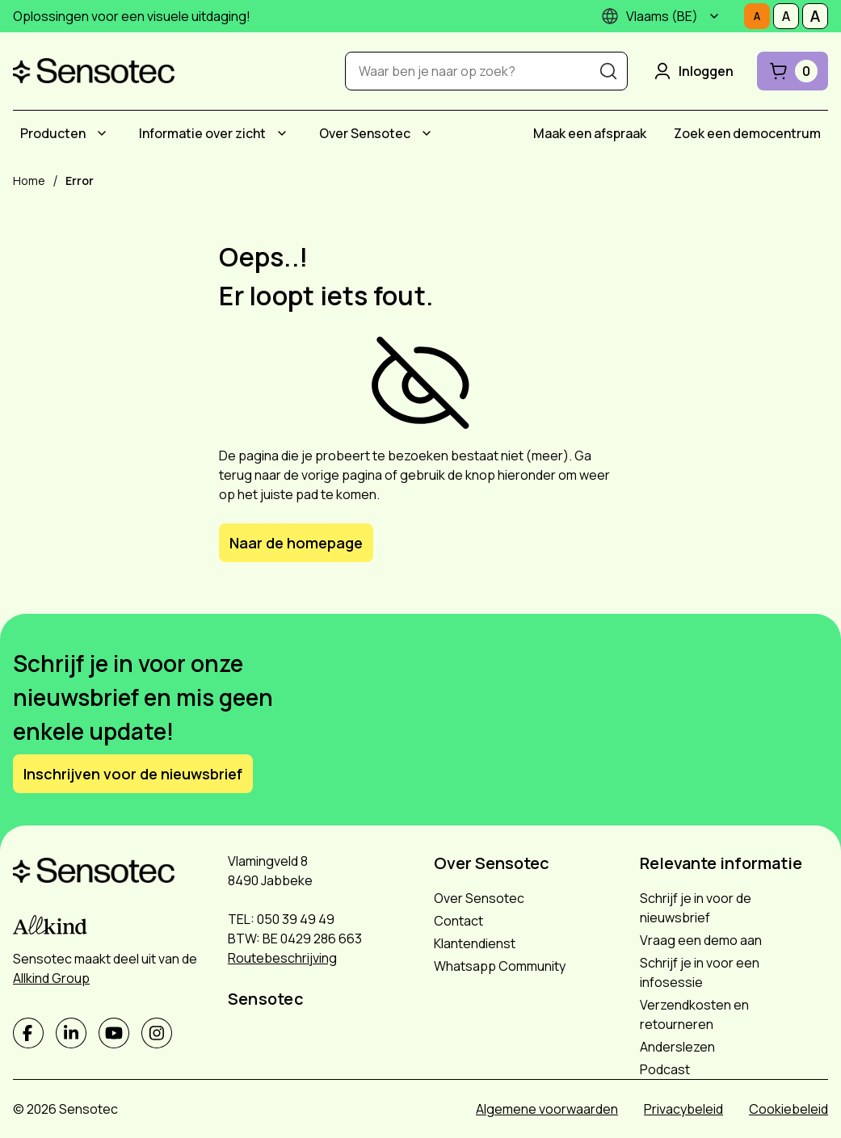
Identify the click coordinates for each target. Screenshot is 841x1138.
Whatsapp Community (500, 966)
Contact (458, 921)
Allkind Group (51, 978)
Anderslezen (677, 1047)
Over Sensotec (364, 133)
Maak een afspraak (589, 133)
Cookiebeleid (788, 1109)
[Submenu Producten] (101, 133)
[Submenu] (714, 16)
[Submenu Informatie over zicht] (282, 133)
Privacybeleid (683, 1109)
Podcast (665, 1069)
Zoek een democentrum (747, 133)
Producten (53, 133)
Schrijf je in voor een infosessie (699, 972)
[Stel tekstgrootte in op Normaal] (757, 16)
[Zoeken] (608, 71)
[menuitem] (66, 133)
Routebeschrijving (282, 958)
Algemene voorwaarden (547, 1109)
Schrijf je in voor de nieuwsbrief (695, 907)
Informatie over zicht (202, 133)
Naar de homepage (296, 542)
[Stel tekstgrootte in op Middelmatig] (786, 16)
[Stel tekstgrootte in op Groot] (815, 16)
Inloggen (692, 71)
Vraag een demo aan (701, 940)
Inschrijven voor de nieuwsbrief (132, 773)
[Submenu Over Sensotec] (426, 133)
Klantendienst (474, 943)
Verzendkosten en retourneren (694, 1014)
